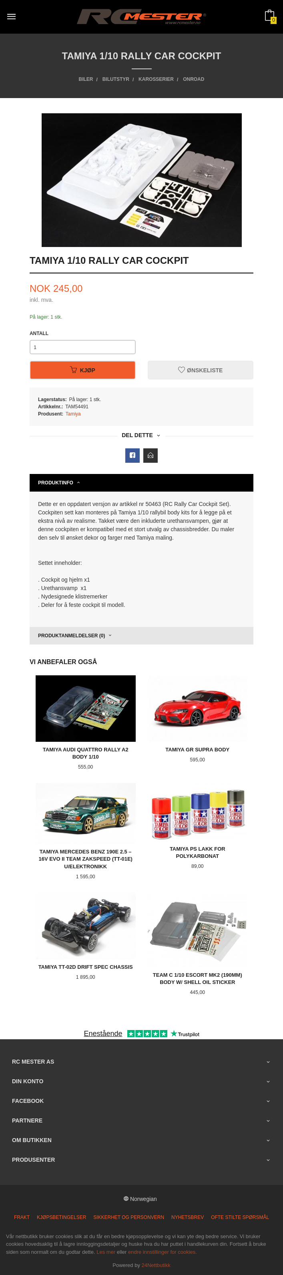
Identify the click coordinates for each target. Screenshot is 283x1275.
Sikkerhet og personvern (128, 1217)
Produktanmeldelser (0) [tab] (71, 636)
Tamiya (73, 414)
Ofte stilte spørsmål (240, 1217)
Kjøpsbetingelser (61, 1217)
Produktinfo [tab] (55, 483)
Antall (39, 333)
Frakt (22, 1217)
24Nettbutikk (156, 1265)
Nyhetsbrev (187, 1217)
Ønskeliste (200, 370)
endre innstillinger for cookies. (162, 1252)
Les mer (105, 1252)
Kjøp (82, 370)
